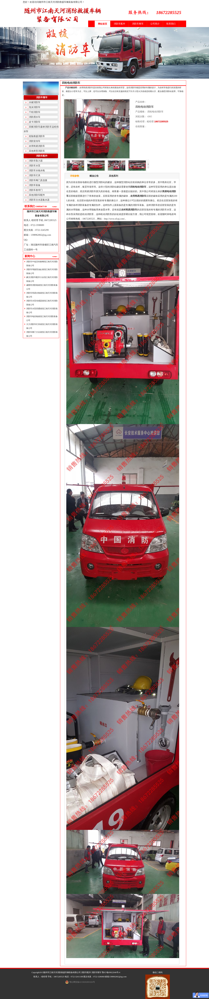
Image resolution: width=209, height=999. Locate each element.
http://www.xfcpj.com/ (114, 219)
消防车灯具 (34, 175)
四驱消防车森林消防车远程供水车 (41, 129)
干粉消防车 (34, 112)
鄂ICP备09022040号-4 (111, 972)
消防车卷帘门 (36, 190)
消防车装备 (34, 185)
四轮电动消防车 (71, 82)
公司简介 (155, 24)
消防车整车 (138, 24)
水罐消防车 (34, 102)
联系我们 (171, 24)
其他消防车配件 (37, 195)
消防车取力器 (36, 161)
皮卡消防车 (34, 122)
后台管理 (125, 972)
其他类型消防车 (37, 151)
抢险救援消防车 (37, 136)
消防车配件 (119, 24)
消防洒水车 (34, 117)
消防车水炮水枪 (37, 170)
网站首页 (102, 24)
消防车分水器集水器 (39, 200)
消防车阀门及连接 (38, 180)
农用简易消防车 (37, 146)
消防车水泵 (34, 165)
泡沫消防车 (34, 107)
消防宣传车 (34, 141)
